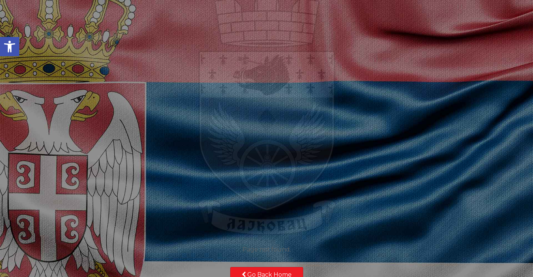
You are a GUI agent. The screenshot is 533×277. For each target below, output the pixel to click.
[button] (9, 46)
